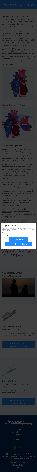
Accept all (12, 244)
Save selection (18, 239)
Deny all (25, 244)
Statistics (6, 235)
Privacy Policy (18, 247)
